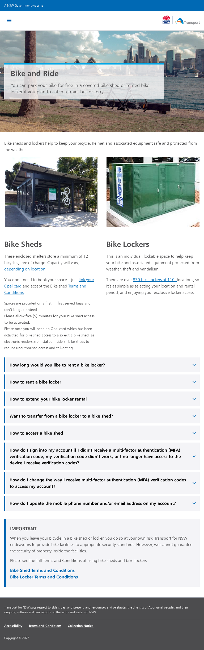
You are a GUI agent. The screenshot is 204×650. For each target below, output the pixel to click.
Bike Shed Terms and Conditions (42, 570)
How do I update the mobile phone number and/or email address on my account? (103, 503)
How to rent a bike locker (103, 382)
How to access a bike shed (103, 433)
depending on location (24, 269)
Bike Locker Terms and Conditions (44, 577)
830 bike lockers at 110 (155, 279)
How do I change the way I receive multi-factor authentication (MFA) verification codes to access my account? (103, 483)
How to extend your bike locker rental (103, 399)
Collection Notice (81, 626)
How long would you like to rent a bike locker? (103, 365)
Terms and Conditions (45, 626)
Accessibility (13, 626)
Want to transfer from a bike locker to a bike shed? (103, 416)
